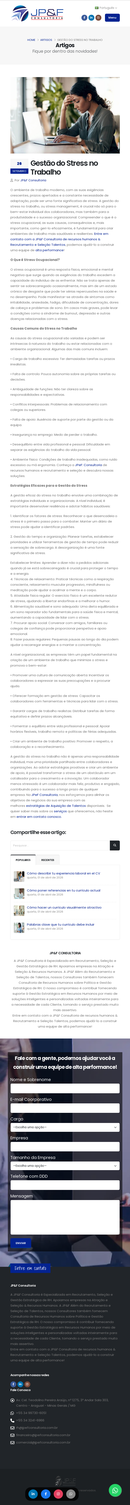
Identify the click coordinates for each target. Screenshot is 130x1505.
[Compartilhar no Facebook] (45, 1494)
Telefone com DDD (29, 1176)
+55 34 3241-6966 (30, 1420)
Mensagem (21, 1196)
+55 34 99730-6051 (31, 1413)
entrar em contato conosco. (39, 816)
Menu (112, 17)
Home (31, 40)
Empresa (19, 1138)
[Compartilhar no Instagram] (58, 1494)
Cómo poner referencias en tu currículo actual (63, 890)
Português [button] (106, 8)
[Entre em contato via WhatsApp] (115, 1490)
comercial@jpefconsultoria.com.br (43, 1442)
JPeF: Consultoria (88, 465)
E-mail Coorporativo (31, 1099)
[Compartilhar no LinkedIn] (33, 1494)
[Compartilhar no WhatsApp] (71, 1494)
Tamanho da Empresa (32, 1157)
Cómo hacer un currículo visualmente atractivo (64, 907)
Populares (24, 860)
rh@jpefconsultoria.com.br (37, 1427)
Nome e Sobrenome (30, 1080)
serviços (60, 811)
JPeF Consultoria (44, 795)
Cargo (16, 1119)
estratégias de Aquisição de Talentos (56, 805)
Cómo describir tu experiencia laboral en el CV (63, 873)
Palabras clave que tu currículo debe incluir (60, 924)
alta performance (49, 250)
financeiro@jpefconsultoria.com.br (43, 1435)
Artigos (46, 40)
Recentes (50, 860)
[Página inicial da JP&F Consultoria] (36, 13)
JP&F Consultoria (33, 180)
